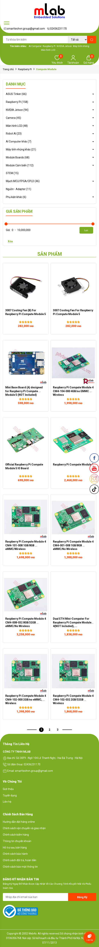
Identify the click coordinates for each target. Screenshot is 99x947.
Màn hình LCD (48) (17, 125)
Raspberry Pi (25, 69)
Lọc (86, 230)
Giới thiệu (8, 789)
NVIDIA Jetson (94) (17, 109)
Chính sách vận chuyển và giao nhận (24, 828)
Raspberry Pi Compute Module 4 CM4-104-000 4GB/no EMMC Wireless (73, 391)
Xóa (10, 241)
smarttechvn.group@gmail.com (24, 28)
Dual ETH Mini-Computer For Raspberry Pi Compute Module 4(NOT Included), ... (72, 622)
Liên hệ (7, 801)
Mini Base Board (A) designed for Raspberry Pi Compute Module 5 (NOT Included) (24, 391)
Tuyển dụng (10, 795)
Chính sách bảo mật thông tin (20, 866)
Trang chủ (8, 69)
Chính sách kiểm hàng (16, 834)
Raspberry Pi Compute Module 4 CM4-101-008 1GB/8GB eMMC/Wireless (25, 545)
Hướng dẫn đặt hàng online (19, 821)
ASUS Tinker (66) (16, 93)
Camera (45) (13, 117)
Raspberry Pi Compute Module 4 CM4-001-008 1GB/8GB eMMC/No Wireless (73, 545)
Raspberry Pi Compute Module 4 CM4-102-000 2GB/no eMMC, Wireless (25, 699)
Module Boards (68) (17, 157)
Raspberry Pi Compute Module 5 (73, 464)
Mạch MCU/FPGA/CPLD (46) (23, 181)
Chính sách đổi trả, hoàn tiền (19, 860)
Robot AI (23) (14, 133)
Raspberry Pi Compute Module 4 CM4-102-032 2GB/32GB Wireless (73, 699)
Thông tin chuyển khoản (17, 841)
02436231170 (57, 28)
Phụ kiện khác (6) (16, 197)
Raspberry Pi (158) (17, 101)
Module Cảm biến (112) (20, 165)
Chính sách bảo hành (15, 853)
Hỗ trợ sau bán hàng (15, 847)
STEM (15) (12, 173)
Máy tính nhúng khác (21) (21, 149)
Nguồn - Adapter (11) (18, 189)
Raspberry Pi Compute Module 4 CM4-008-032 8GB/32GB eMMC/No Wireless (25, 622)
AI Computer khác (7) (18, 141)
